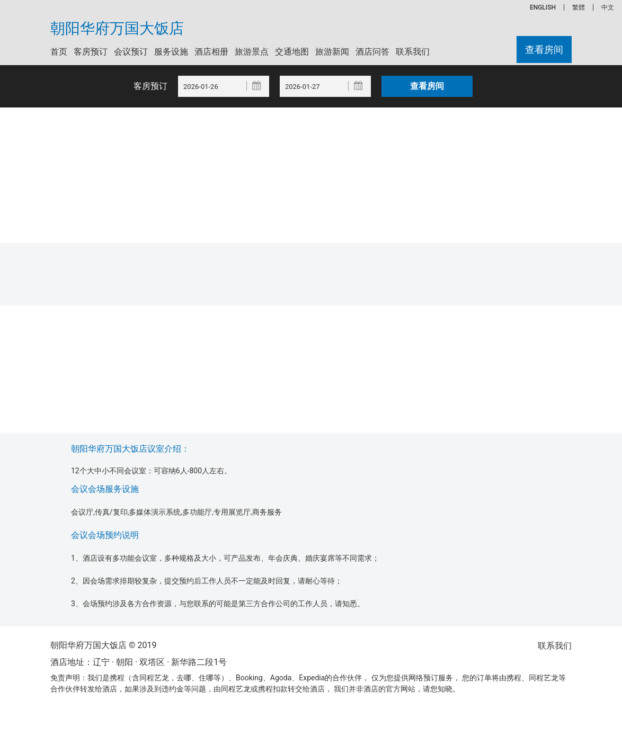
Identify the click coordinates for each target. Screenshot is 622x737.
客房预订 (91, 52)
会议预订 (131, 52)
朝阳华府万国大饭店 (117, 28)
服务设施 (171, 52)
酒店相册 (211, 52)
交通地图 (292, 52)
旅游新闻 (332, 52)
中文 (607, 7)
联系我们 (413, 52)
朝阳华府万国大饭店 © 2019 (103, 645)
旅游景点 (252, 52)
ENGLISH (543, 7)
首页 (58, 52)
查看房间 (544, 49)
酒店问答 (372, 52)
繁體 (578, 7)
